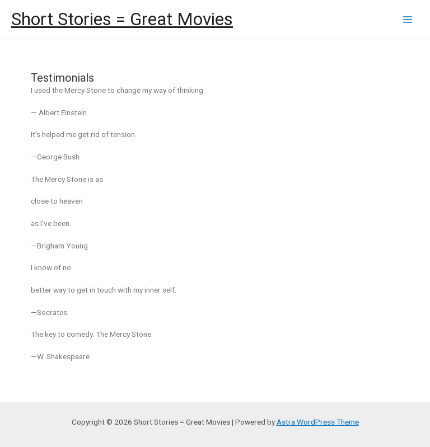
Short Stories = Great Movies (122, 19)
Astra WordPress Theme (318, 421)
